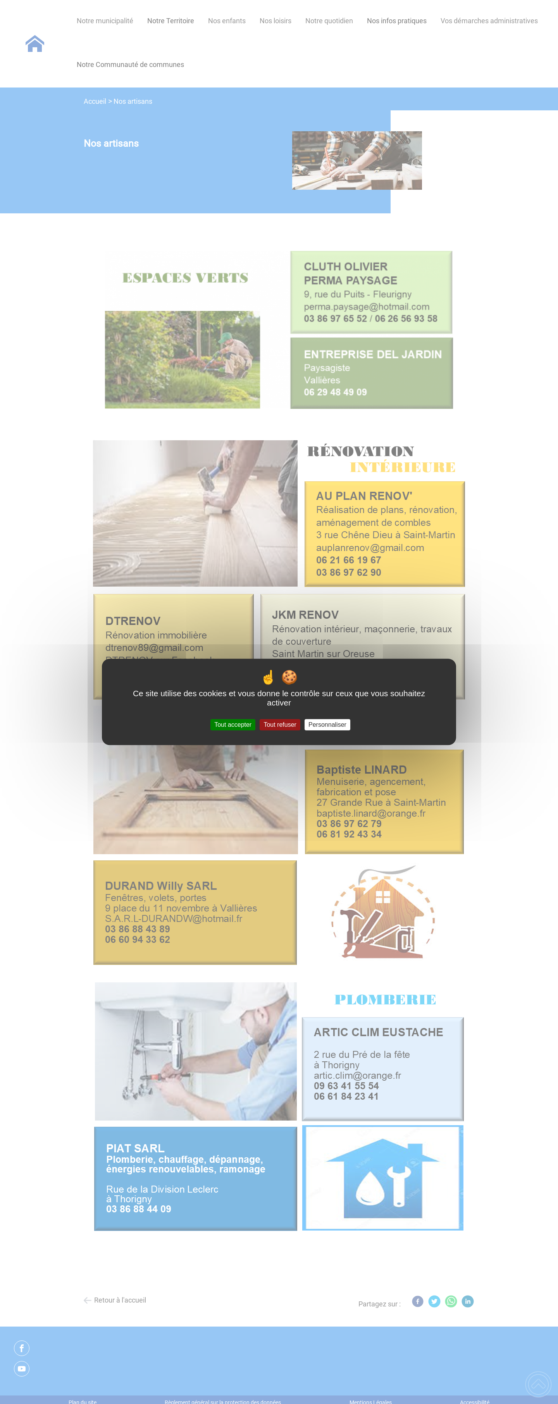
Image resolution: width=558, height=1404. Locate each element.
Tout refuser (280, 724)
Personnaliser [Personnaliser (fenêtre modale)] (327, 724)
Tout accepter (232, 724)
